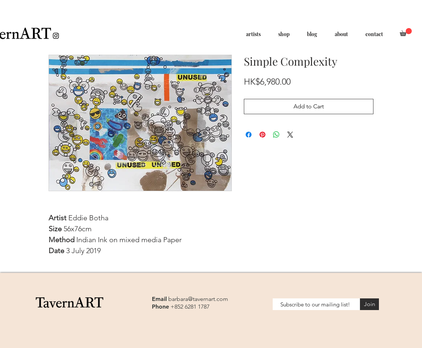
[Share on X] (290, 134)
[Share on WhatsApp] (276, 134)
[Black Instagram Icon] (56, 36)
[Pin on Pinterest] (262, 134)
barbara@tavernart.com (198, 298)
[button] (406, 32)
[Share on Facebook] (248, 134)
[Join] (369, 304)
